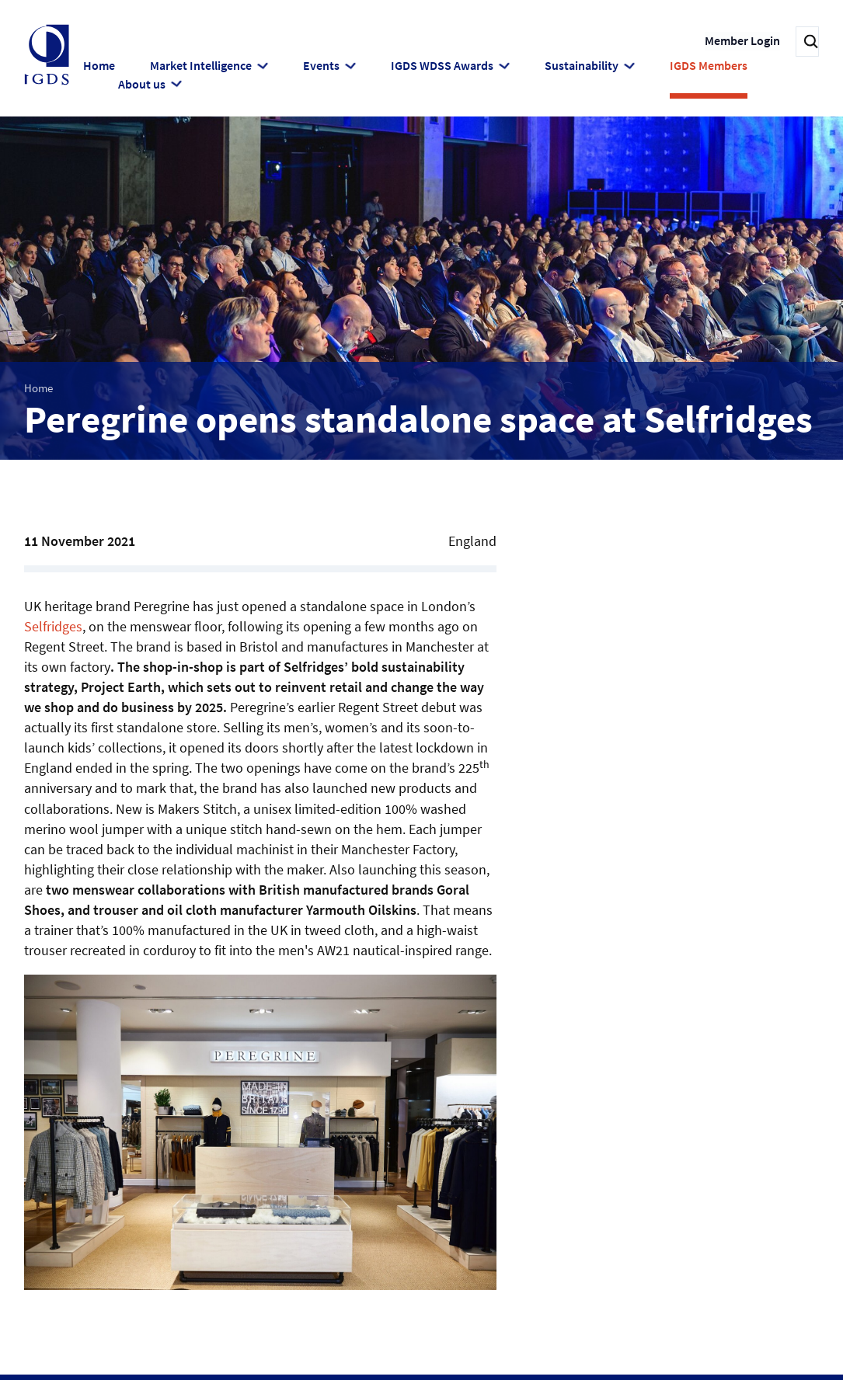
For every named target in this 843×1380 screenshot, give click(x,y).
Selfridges (53, 625)
